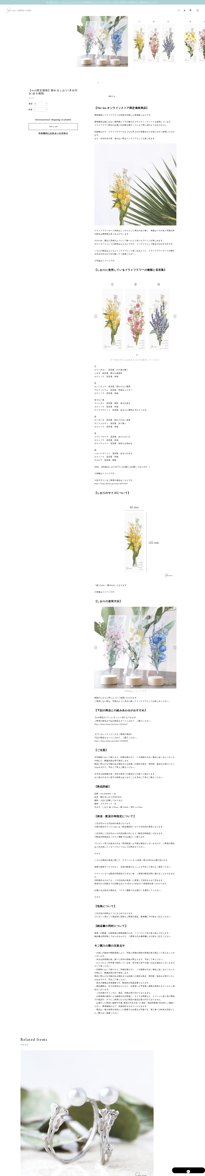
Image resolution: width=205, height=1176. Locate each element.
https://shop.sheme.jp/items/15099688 (111, 741)
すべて (29, 1132)
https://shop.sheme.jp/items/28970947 (111, 483)
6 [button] (107, 82)
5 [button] (105, 82)
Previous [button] (4, 48)
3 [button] (101, 82)
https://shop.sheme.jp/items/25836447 (111, 724)
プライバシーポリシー (50, 1159)
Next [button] (200, 48)
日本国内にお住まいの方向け (53, 133)
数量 (31, 110)
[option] (102, 48)
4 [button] (103, 82)
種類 (31, 104)
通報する (112, 96)
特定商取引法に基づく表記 (72, 1159)
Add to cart (53, 127)
